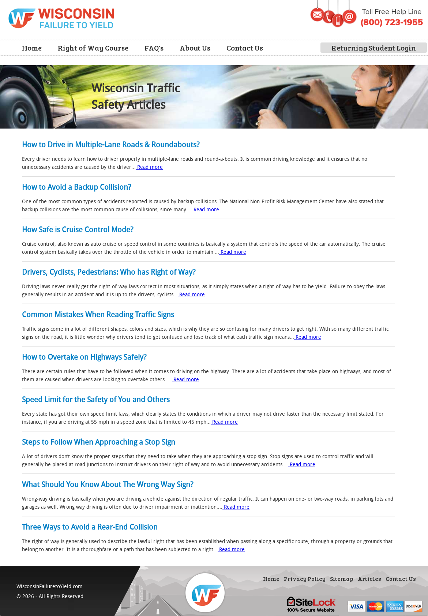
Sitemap (341, 578)
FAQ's (154, 47)
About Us (195, 47)
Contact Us (244, 47)
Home (32, 47)
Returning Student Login (373, 47)
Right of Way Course (93, 47)
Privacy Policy (305, 578)
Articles (369, 578)
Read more (149, 166)
